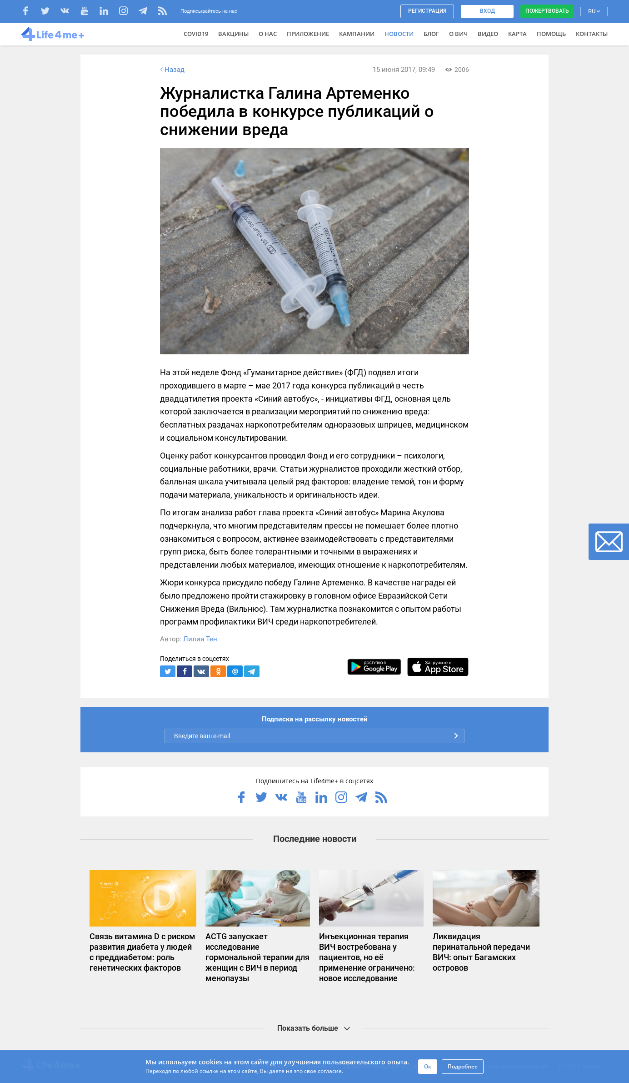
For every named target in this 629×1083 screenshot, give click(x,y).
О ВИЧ (458, 34)
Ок (427, 1066)
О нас (268, 34)
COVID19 (196, 34)
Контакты (592, 34)
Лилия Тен (200, 639)
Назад (171, 69)
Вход (487, 11)
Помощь (551, 34)
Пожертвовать (547, 11)
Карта (517, 34)
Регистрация (427, 11)
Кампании (356, 34)
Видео (488, 34)
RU (594, 11)
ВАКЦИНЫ (233, 34)
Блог (431, 34)
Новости (399, 34)
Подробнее (463, 1066)
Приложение (308, 34)
